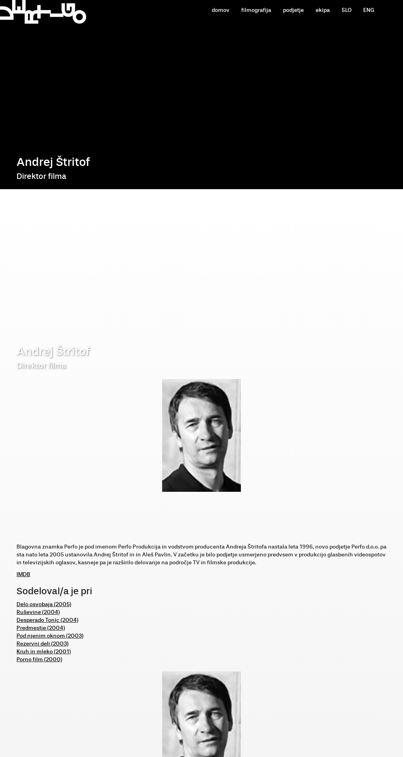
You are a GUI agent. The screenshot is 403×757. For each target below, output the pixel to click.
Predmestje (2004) (41, 628)
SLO (346, 10)
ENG (368, 10)
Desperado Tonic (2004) (47, 620)
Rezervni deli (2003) (42, 643)
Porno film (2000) (39, 659)
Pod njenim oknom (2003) (50, 635)
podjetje (293, 10)
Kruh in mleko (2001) (44, 651)
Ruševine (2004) (38, 612)
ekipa (323, 10)
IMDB (23, 574)
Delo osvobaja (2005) (44, 604)
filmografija (256, 10)
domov (220, 10)
